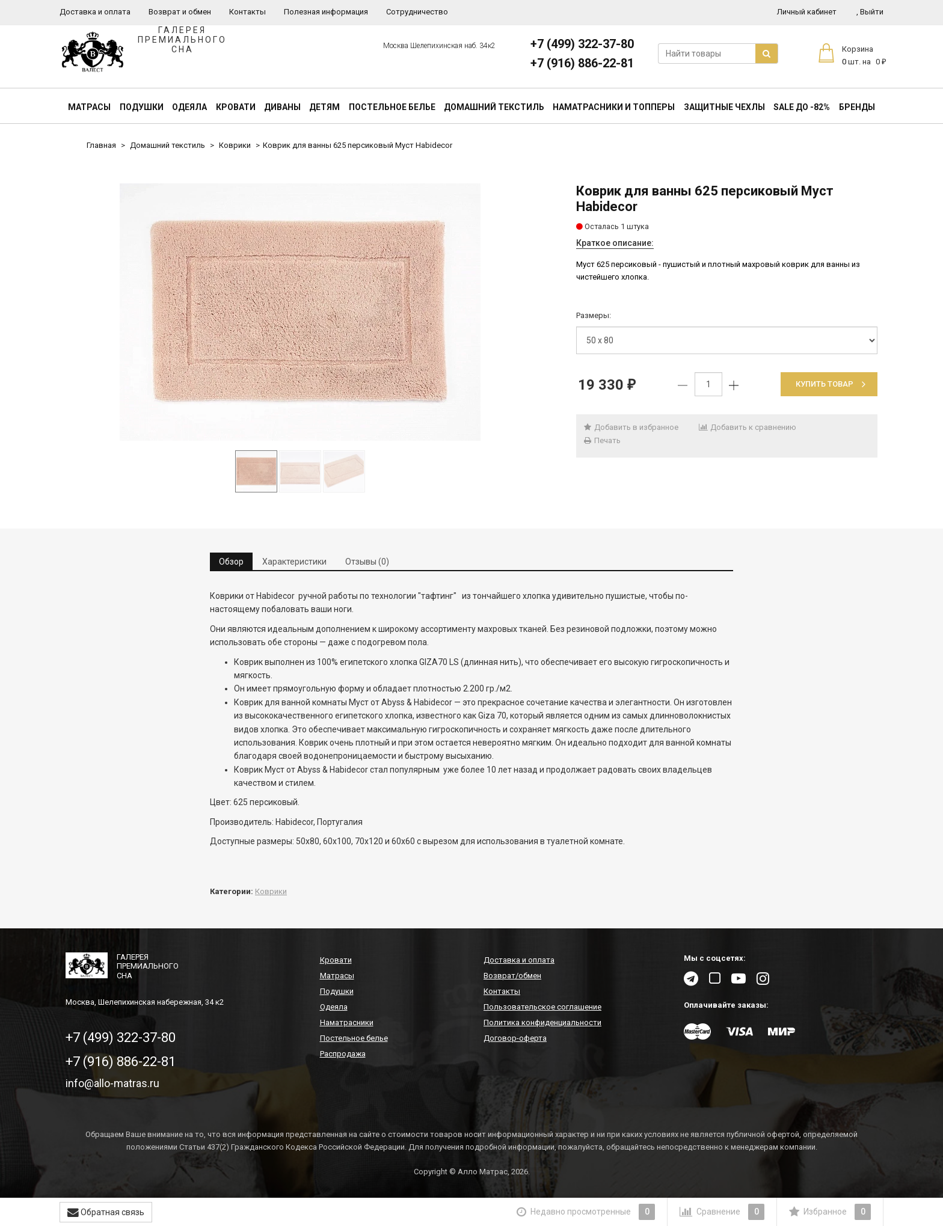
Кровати (236, 107)
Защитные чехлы (724, 107)
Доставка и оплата (95, 11)
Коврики (235, 145)
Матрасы (89, 107)
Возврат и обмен (180, 11)
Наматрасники (346, 1022)
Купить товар (830, 383)
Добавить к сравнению (747, 427)
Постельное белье (392, 107)
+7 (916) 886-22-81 (582, 63)
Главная (101, 145)
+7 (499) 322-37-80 (582, 44)
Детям (324, 107)
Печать (601, 440)
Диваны (282, 107)
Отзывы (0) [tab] (367, 561)
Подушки (142, 107)
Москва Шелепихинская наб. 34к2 (439, 45)
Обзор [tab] (231, 561)
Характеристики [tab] (294, 561)
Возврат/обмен (512, 975)
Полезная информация (326, 11)
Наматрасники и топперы (614, 107)
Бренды (857, 107)
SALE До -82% (801, 107)
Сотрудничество (417, 11)
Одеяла (189, 107)
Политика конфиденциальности (542, 1022)
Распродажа (343, 1053)
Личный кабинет (807, 11)
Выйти (869, 11)
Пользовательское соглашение (542, 1006)
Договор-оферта (515, 1038)
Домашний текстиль (494, 107)
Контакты (247, 11)
